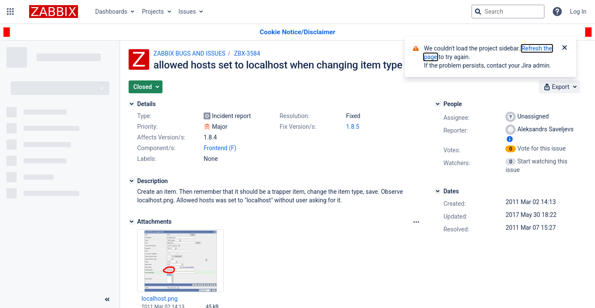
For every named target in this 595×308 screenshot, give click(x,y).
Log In (578, 11)
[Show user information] (509, 139)
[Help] (557, 11)
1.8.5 (352, 126)
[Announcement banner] (297, 32)
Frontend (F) (220, 148)
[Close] (564, 48)
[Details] (132, 104)
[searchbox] (508, 11)
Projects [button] (153, 11)
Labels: (146, 158)
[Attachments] (132, 222)
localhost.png (159, 298)
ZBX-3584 (247, 53)
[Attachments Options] (416, 222)
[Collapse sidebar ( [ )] (107, 299)
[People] (438, 104)
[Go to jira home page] (53, 11)
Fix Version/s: (297, 126)
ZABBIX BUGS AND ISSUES (189, 53)
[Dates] (438, 191)
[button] (10, 11)
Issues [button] (187, 11)
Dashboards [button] (111, 11)
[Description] (132, 181)
